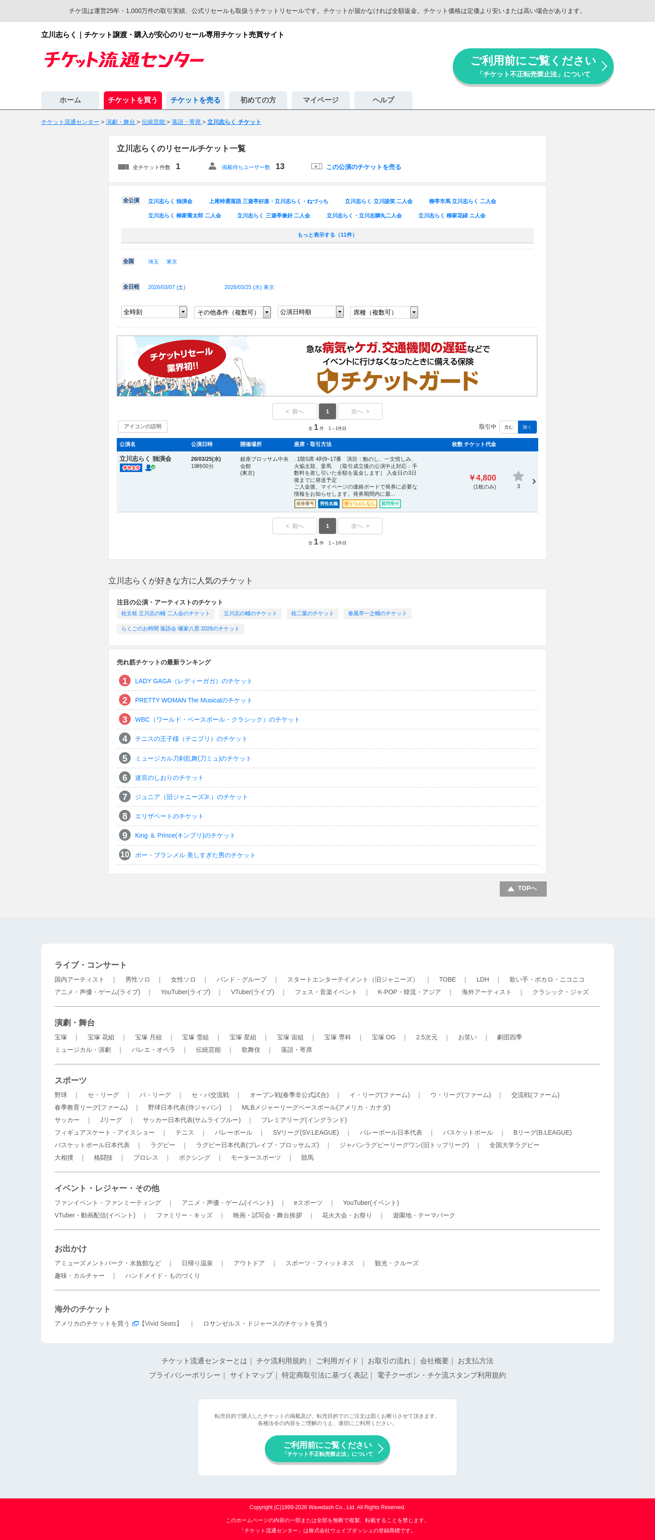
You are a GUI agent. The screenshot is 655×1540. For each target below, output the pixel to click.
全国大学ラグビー (514, 1145)
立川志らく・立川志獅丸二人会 (364, 216)
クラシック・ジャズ (560, 991)
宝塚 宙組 (290, 1037)
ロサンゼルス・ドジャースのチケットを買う (265, 1323)
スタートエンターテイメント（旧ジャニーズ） (353, 979)
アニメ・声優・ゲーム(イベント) (227, 1202)
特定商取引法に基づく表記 (325, 1375)
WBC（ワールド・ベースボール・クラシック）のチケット (217, 719)
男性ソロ (137, 979)
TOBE (447, 979)
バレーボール (233, 1132)
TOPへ (527, 888)
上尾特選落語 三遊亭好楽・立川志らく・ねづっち (268, 201)
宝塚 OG (384, 1037)
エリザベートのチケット (169, 816)
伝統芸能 (208, 1049)
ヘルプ (383, 100)
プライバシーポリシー (185, 1375)
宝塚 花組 (101, 1037)
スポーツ (71, 1080)
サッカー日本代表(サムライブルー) (192, 1119)
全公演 (131, 200)
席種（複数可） (375, 312)
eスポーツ (308, 1202)
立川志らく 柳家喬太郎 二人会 (184, 216)
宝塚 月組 (148, 1037)
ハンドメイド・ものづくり (162, 1275)
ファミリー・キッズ (184, 1215)
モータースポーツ (256, 1157)
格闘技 (103, 1157)
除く (527, 427)
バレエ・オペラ (153, 1049)
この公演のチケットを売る (363, 166)
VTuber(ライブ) (252, 991)
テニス (184, 1132)
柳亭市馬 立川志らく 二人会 (463, 201)
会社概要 (434, 1361)
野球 (61, 1094)
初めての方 (258, 100)
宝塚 (61, 1037)
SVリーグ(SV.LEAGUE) (306, 1132)
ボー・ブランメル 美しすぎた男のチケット (195, 855)
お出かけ (71, 1248)
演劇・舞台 (75, 1022)
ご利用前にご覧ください (533, 66)
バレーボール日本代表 (391, 1132)
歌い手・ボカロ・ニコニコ (547, 979)
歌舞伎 (251, 1049)
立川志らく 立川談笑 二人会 (379, 201)
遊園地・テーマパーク (424, 1215)
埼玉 (153, 262)
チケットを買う (133, 100)
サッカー (67, 1119)
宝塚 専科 (337, 1037)
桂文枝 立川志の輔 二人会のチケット (165, 613)
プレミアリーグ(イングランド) (304, 1119)
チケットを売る (195, 100)
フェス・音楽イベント (326, 991)
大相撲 (64, 1157)
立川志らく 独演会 (170, 201)
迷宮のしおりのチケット (169, 777)
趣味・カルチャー (80, 1275)
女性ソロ (183, 979)
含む (508, 427)
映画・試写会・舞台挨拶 (267, 1215)
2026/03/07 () (166, 287)
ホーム (70, 100)
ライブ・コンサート (91, 965)
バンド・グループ (242, 979)
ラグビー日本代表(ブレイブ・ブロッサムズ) (257, 1145)
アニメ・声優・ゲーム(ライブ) (97, 991)
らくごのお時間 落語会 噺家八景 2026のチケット (180, 628)
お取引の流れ (389, 1361)
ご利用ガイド (337, 1361)
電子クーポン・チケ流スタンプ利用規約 (441, 1375)
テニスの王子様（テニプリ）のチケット (191, 738)
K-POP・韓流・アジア (410, 991)
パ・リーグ (155, 1094)
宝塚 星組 (243, 1037)
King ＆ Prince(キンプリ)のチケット (185, 835)
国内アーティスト (80, 979)
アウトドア (249, 1263)
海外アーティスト (487, 991)
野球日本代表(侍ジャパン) (184, 1107)
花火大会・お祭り (347, 1215)
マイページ (321, 100)
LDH (482, 979)
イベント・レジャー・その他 (107, 1188)
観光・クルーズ (397, 1263)
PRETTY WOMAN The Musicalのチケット (194, 700)
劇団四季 (509, 1037)
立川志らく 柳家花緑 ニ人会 (452, 216)
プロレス (145, 1157)
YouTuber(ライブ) (185, 991)
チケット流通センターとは (204, 1361)
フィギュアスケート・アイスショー (105, 1132)
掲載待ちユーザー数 (246, 167)
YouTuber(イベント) (371, 1202)
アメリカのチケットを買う (92, 1323)
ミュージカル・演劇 (83, 1049)
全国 (128, 261)
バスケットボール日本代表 (92, 1145)
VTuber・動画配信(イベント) (95, 1215)
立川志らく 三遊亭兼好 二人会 (273, 216)
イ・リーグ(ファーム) (379, 1094)
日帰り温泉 (197, 1263)
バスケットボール (468, 1132)
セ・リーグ (103, 1094)
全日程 (131, 287)
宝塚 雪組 (195, 1037)
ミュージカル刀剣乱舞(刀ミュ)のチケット (193, 758)
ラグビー (162, 1145)
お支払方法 (475, 1361)
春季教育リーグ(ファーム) (91, 1107)
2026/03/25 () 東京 (249, 287)
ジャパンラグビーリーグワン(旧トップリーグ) (404, 1145)
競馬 (307, 1157)
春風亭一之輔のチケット (377, 613)
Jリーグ (111, 1119)
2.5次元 (426, 1037)
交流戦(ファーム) (535, 1094)
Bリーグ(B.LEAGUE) (542, 1132)
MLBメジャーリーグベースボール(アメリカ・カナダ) (316, 1107)
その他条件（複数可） (228, 312)
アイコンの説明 (143, 426)
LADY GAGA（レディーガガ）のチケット (194, 681)
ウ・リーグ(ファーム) (460, 1094)
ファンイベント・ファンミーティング (108, 1202)
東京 (171, 262)
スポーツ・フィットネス (319, 1263)
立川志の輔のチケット (250, 613)
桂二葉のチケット (312, 613)
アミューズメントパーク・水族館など (108, 1263)
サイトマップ (251, 1375)
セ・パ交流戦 (210, 1094)
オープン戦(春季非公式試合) (289, 1094)
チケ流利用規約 (281, 1361)
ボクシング (194, 1157)
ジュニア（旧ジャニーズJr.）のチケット (191, 796)
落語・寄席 (296, 1049)
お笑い (467, 1037)
